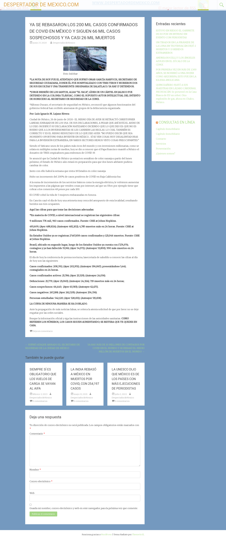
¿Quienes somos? (165, 153)
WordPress (106, 534)
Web (32, 493)
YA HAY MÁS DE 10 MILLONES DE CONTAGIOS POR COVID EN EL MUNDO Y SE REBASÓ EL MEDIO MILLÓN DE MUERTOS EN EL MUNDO (116, 348)
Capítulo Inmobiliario (168, 128)
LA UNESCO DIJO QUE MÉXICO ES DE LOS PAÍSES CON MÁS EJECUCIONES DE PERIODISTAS (126, 379)
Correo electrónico (41, 481)
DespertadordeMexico (64, 42)
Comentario (37, 433)
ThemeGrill (138, 534)
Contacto (161, 138)
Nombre (35, 469)
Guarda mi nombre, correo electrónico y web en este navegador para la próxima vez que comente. (84, 508)
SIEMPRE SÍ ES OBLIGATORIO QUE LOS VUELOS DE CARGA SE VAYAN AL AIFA (43, 379)
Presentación (163, 148)
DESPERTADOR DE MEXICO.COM (41, 5)
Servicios (161, 143)
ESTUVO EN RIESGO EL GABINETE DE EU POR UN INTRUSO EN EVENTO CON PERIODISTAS (175, 34)
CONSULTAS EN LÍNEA (177, 122)
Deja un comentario (43, 331)
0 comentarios (40, 401)
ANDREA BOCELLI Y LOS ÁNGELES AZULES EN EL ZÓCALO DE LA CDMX (175, 61)
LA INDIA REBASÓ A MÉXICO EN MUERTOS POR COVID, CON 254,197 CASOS (85, 379)
